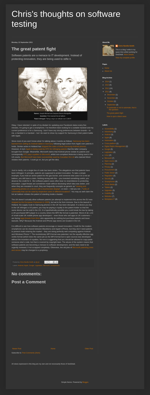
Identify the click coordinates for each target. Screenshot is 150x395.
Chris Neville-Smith (126, 46)
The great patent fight (115, 113)
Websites (108, 196)
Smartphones (55, 265)
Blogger (85, 382)
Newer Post (16, 349)
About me (108, 71)
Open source (110, 161)
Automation (109, 140)
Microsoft (46, 265)
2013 (107, 85)
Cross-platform (110, 143)
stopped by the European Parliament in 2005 (30, 202)
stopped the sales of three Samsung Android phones (64, 146)
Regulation (109, 176)
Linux (107, 155)
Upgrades (108, 190)
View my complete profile (125, 58)
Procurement (110, 170)
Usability (108, 193)
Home (53, 349)
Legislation (38, 265)
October (110, 101)
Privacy (107, 167)
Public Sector (110, 173)
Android (20, 265)
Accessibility (109, 129)
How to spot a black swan (116, 116)
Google (31, 265)
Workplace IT (110, 199)
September (111, 105)
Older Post (89, 349)
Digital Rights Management (115, 146)
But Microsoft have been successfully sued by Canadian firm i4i (47, 157)
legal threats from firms (30, 218)
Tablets (107, 187)
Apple (26, 265)
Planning (108, 164)
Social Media (110, 184)
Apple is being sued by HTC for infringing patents (46, 149)
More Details (129, 55)
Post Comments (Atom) (31, 353)
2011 (107, 92)
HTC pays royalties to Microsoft (36, 154)
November (111, 98)
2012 (107, 88)
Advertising (109, 132)
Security (108, 179)
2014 (107, 82)
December (111, 95)
